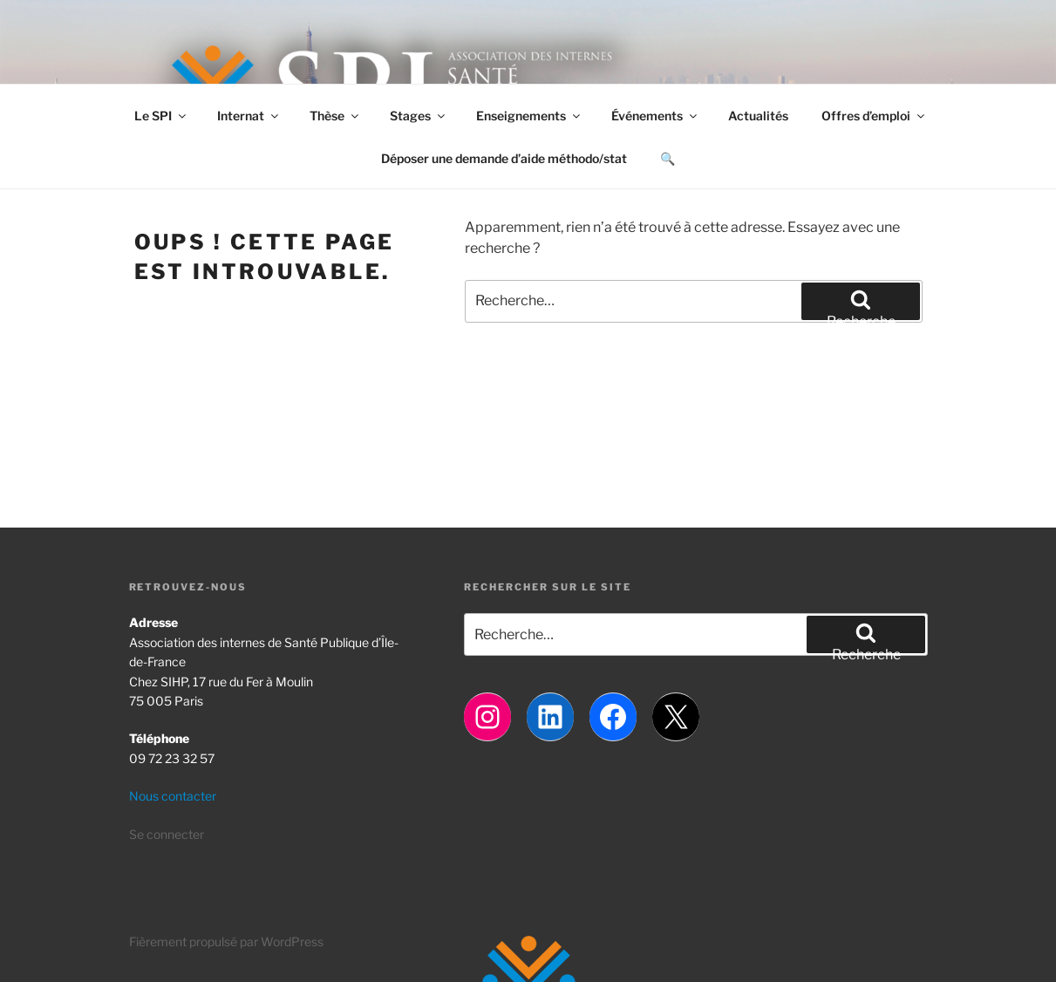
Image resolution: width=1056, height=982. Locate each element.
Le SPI (161, 115)
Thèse (335, 115)
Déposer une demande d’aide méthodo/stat (504, 158)
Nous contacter (172, 795)
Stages (418, 115)
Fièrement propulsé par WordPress (226, 941)
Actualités (758, 115)
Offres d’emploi (874, 115)
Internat (249, 115)
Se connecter (166, 834)
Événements (655, 115)
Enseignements (529, 115)
